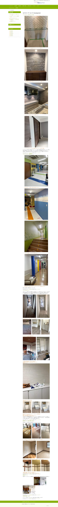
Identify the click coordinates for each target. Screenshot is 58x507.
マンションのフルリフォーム (26, 290)
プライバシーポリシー (33, 501)
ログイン (48, 505)
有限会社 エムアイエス (42, 3)
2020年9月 (12, 34)
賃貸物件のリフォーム (13, 21)
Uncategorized (30, 289)
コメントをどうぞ (38, 289)
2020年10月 (12, 33)
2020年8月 (12, 35)
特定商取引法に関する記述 (25, 501)
